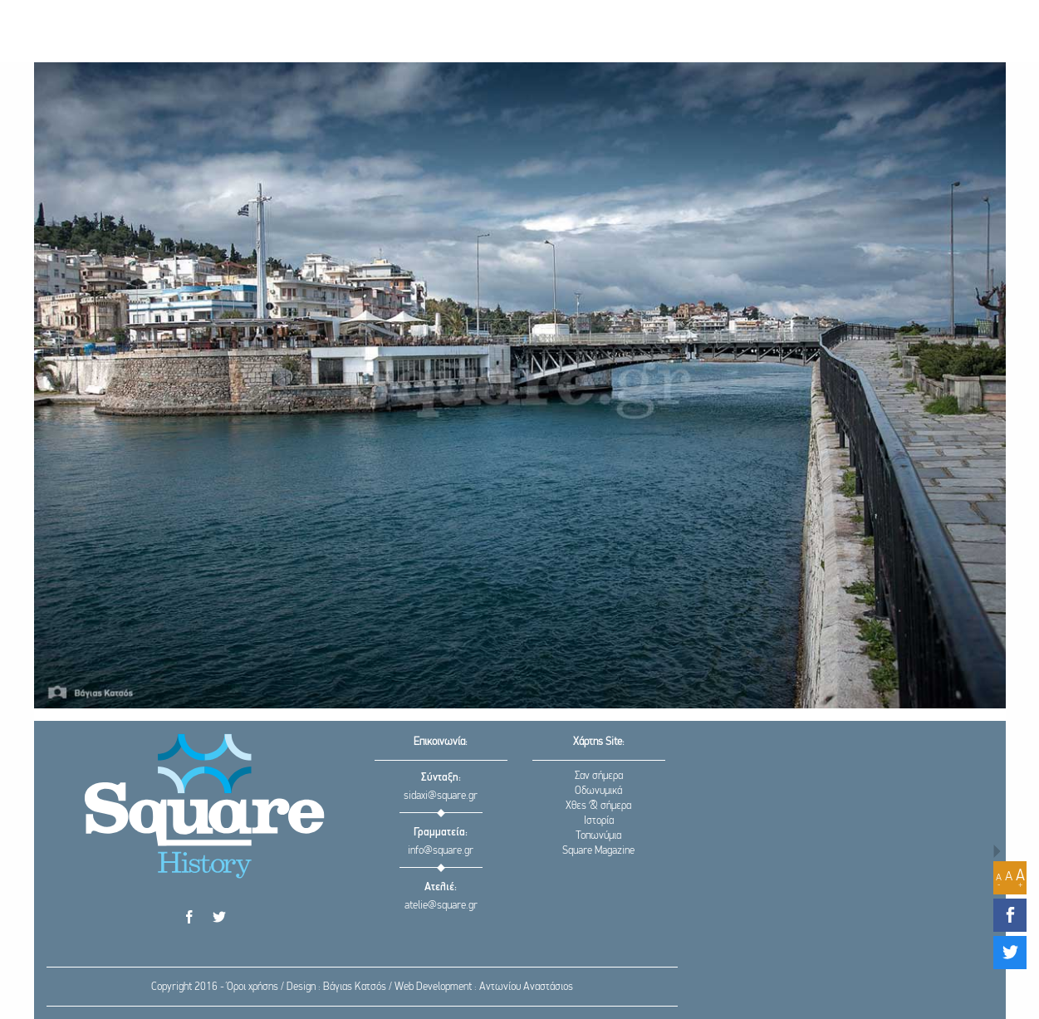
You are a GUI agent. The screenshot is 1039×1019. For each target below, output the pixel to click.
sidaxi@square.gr (441, 796)
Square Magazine (598, 850)
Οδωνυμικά (598, 791)
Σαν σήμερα (599, 776)
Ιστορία (599, 821)
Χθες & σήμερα (598, 806)
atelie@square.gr (441, 905)
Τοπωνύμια (598, 835)
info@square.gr (440, 850)
